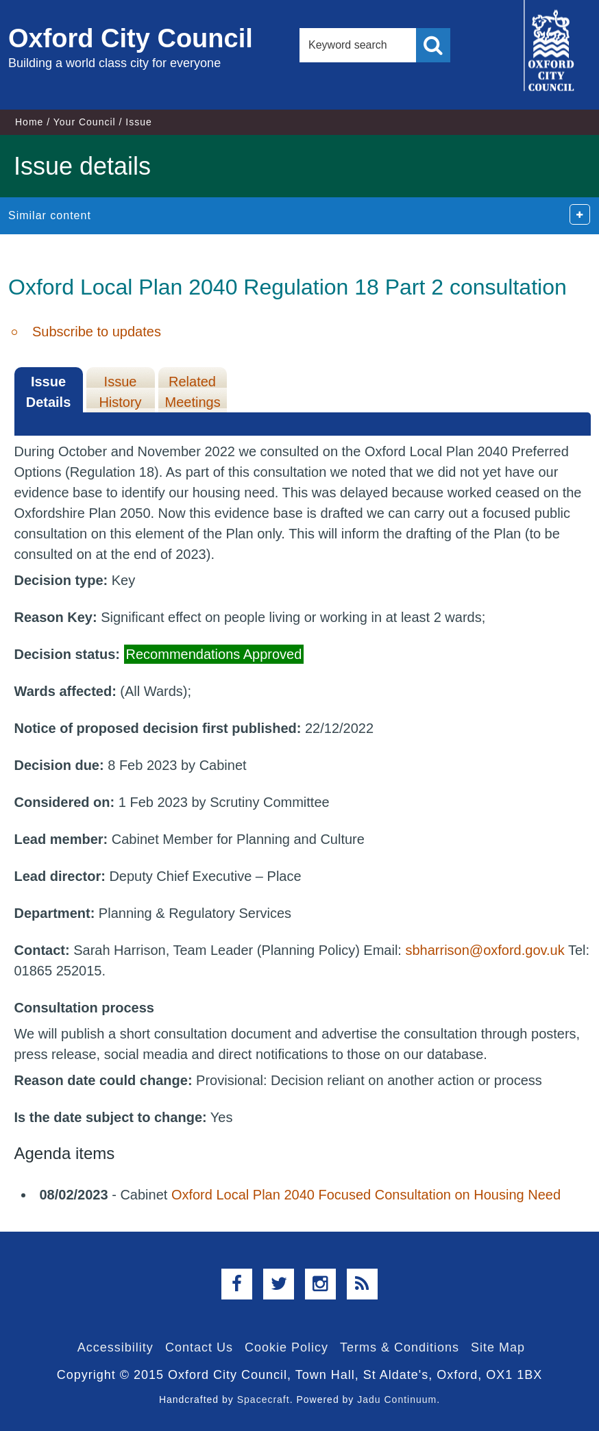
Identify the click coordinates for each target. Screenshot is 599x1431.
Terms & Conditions (399, 1347)
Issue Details (48, 392)
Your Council (84, 121)
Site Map (498, 1347)
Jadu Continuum (397, 1399)
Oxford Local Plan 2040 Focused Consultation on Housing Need (366, 1194)
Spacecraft (263, 1399)
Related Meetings (193, 392)
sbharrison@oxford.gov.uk (484, 950)
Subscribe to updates (96, 331)
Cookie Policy (286, 1347)
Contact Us (199, 1347)
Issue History (120, 392)
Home (29, 121)
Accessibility (115, 1347)
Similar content (49, 215)
